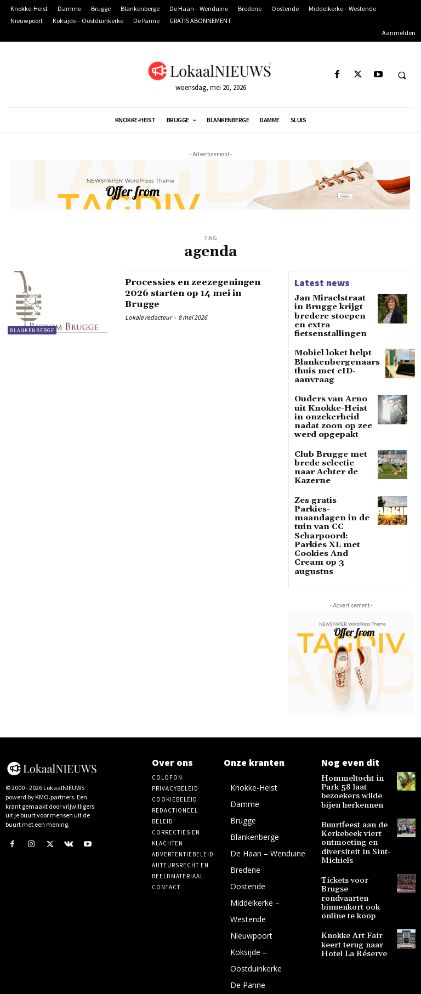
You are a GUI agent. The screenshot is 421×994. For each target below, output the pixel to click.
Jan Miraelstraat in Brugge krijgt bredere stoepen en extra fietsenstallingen (331, 309)
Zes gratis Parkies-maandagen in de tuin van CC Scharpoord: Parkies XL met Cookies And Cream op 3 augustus (331, 483)
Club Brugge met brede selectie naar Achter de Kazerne (327, 434)
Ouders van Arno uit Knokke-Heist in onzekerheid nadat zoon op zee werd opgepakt (329, 394)
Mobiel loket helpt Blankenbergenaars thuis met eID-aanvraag (328, 350)
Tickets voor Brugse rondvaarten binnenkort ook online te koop (352, 806)
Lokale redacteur (148, 317)
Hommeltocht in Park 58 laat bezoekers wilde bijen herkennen (355, 717)
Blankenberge (32, 330)
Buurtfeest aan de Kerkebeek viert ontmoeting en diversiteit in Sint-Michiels (350, 761)
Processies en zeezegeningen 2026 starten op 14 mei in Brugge (199, 293)
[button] (402, 75)
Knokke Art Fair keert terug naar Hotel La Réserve (355, 842)
